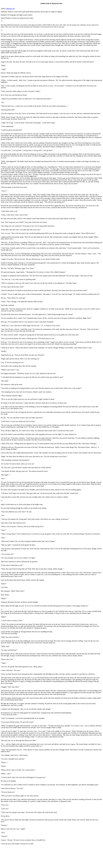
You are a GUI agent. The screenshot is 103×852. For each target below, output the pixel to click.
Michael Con (10, 8)
